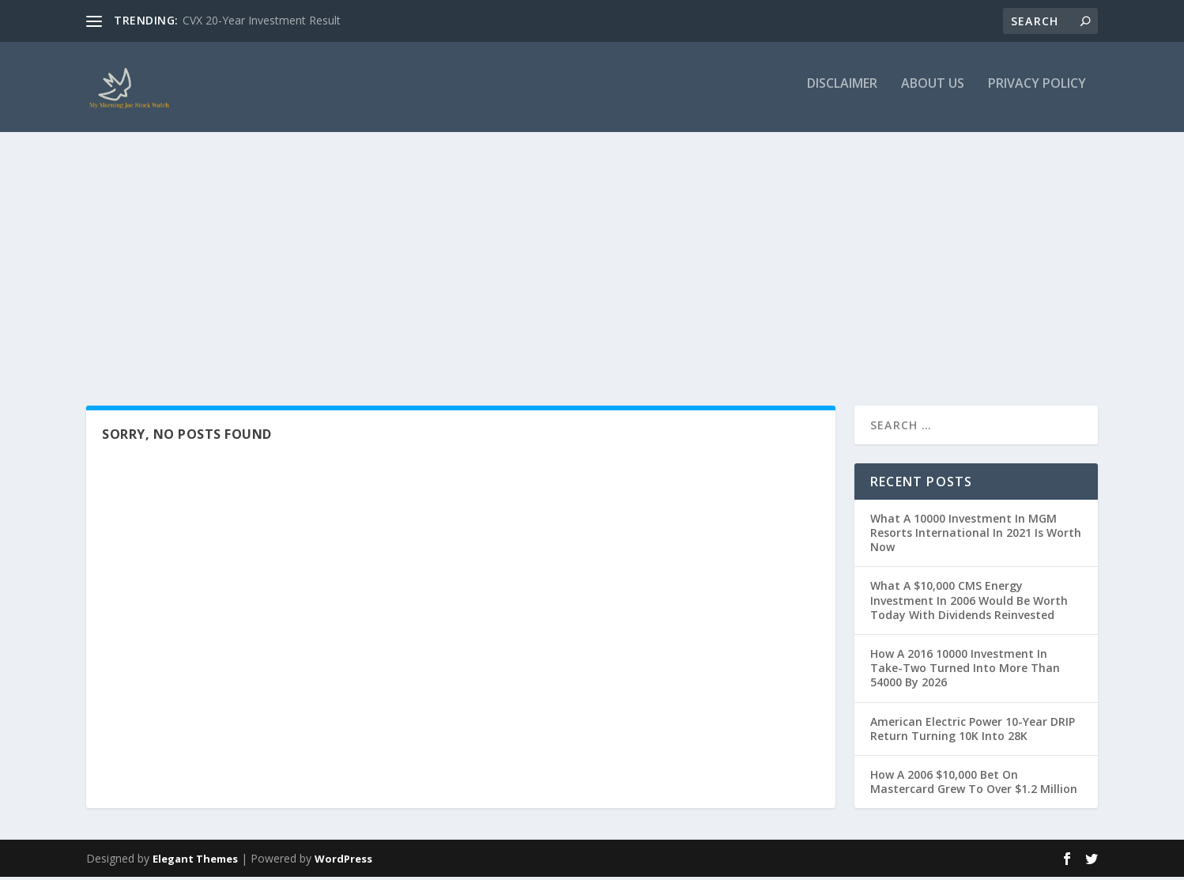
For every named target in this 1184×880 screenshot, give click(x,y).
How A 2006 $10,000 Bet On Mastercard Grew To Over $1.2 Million (973, 784)
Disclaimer (842, 92)
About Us (932, 92)
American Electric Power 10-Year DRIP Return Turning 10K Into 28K (972, 731)
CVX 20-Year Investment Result (262, 20)
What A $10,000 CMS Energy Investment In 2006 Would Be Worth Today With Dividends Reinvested (969, 603)
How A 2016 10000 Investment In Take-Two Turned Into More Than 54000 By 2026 (965, 671)
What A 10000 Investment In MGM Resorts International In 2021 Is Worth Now (975, 535)
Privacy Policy (1037, 92)
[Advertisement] (592, 258)
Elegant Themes (195, 862)
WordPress (343, 862)
